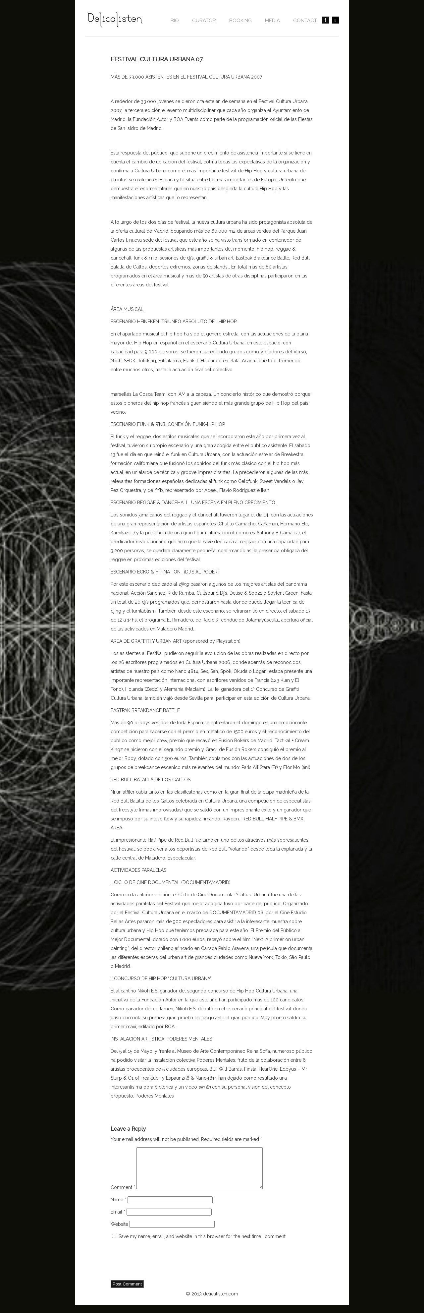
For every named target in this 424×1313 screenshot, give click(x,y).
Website (119, 1232)
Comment (123, 1195)
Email (118, 1220)
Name (118, 1207)
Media (272, 21)
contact (305, 21)
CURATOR (204, 21)
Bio (175, 21)
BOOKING (240, 21)
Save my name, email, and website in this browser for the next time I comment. (203, 1244)
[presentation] (161, 1269)
